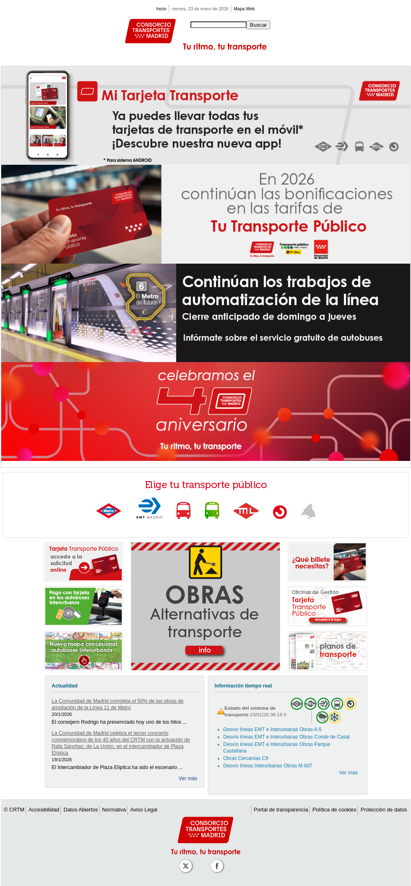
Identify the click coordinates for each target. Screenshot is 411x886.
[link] (83, 580)
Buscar (258, 25)
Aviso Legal (143, 810)
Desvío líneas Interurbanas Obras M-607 (268, 766)
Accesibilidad (43, 810)
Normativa (114, 810)
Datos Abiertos (80, 810)
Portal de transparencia (281, 810)
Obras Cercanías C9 (245, 758)
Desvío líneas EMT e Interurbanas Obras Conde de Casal (286, 737)
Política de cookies (334, 810)
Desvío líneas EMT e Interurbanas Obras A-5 (272, 729)
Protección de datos (383, 810)
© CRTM (14, 810)
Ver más (188, 778)
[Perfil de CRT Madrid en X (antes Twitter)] (187, 862)
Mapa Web (244, 8)
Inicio (161, 8)
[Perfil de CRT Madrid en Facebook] (218, 862)
